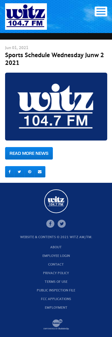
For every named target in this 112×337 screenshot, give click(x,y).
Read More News (29, 153)
